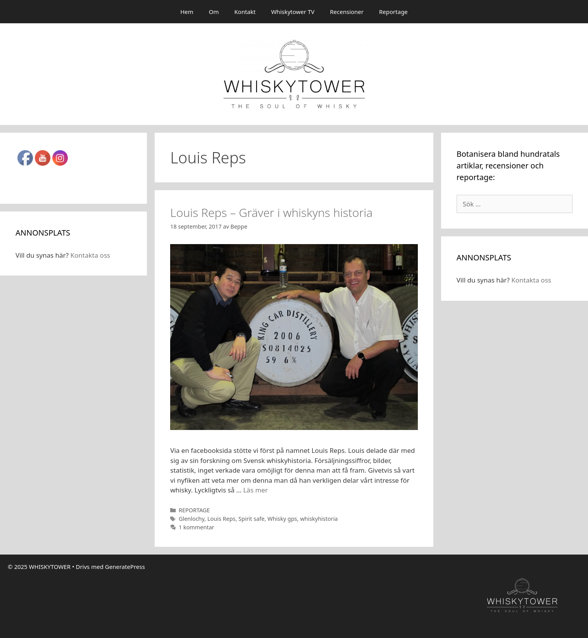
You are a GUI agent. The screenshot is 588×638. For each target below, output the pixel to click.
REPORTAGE (194, 510)
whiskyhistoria (319, 518)
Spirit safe (251, 518)
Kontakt (245, 12)
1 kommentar (196, 527)
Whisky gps (282, 518)
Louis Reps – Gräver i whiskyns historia (271, 212)
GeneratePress (125, 566)
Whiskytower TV (292, 12)
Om (214, 12)
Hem (186, 12)
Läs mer (255, 489)
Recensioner (347, 12)
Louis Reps (221, 518)
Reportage (393, 12)
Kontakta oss (90, 255)
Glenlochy (191, 518)
